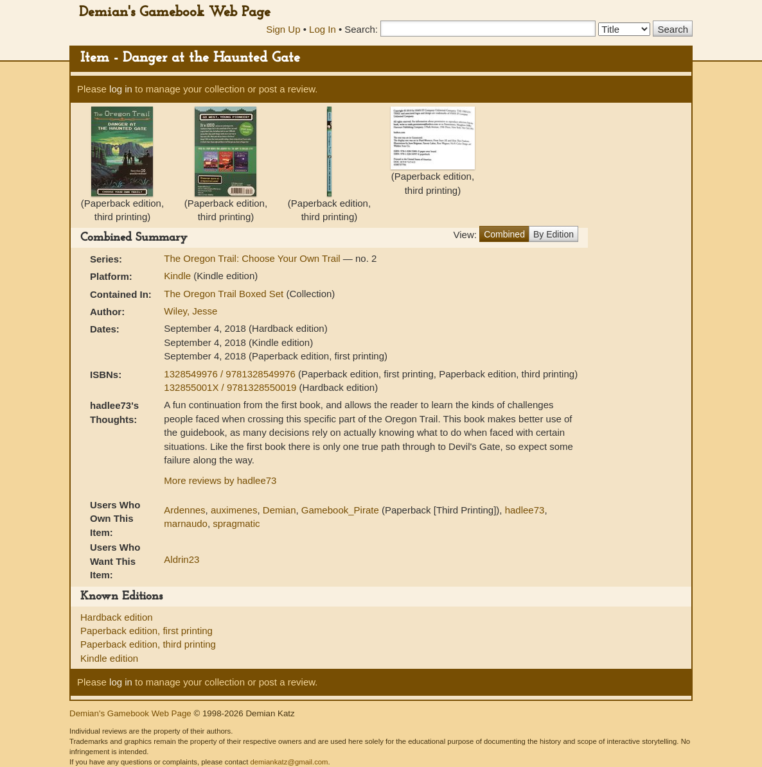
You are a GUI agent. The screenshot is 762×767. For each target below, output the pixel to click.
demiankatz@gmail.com (289, 762)
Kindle (177, 275)
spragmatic (236, 523)
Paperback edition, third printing (148, 644)
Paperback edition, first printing (146, 630)
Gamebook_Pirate (340, 509)
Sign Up (283, 29)
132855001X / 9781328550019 (231, 387)
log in (120, 88)
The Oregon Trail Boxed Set (225, 293)
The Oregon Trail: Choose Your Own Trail (253, 258)
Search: (361, 29)
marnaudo (186, 523)
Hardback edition (116, 617)
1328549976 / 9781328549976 (231, 373)
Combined (504, 234)
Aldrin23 (181, 559)
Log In (322, 29)
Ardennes (184, 509)
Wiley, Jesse (190, 311)
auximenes (234, 509)
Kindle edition (109, 658)
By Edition (553, 234)
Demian (279, 509)
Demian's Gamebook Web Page (174, 12)
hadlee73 (525, 509)
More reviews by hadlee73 (220, 480)
